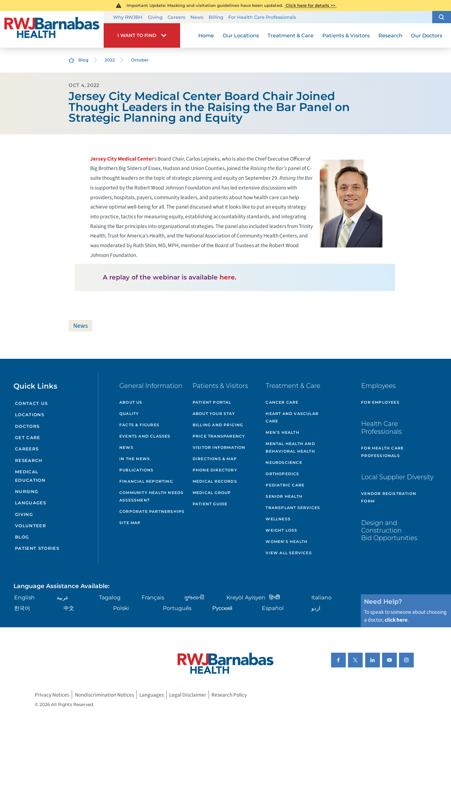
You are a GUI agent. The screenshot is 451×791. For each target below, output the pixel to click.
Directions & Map (215, 458)
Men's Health (282, 432)
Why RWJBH (128, 17)
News (196, 17)
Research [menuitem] (390, 35)
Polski (121, 608)
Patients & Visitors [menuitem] (346, 35)
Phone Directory (215, 470)
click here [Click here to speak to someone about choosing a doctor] (396, 620)
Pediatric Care (285, 485)
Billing (216, 17)
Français (153, 597)
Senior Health (284, 496)
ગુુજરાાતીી (194, 597)
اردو (315, 608)
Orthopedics (282, 473)
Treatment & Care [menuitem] (290, 35)
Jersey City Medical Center (121, 159)
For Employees (380, 402)
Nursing (26, 491)
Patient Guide (210, 504)
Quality (129, 413)
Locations (29, 414)
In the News (134, 458)
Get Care (27, 437)
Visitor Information (219, 447)
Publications (136, 470)
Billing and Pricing (218, 424)
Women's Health (287, 541)
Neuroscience (284, 462)
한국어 (22, 608)
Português (177, 608)
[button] (441, 17)
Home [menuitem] (206, 35)
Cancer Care (282, 402)
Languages (30, 502)
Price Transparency (219, 436)
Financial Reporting (146, 481)
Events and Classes (145, 436)
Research (29, 460)
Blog (83, 59)
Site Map (130, 522)
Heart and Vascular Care (292, 417)
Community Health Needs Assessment (151, 496)
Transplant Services (293, 507)
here (227, 277)
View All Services (289, 552)
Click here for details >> (310, 5)
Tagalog (110, 597)
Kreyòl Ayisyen (245, 597)
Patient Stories (37, 548)
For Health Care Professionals (262, 17)
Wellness (278, 519)
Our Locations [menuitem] (241, 35)
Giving (155, 17)
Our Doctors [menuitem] (426, 35)
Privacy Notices (52, 694)
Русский (222, 608)
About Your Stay (214, 413)
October (140, 59)
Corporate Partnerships (151, 511)
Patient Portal (212, 402)
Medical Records (215, 481)
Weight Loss (281, 530)
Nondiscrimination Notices (104, 694)
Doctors (27, 426)
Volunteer (30, 525)
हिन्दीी (274, 597)
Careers (176, 17)
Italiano (321, 597)
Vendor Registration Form (388, 497)
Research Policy (229, 694)
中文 (69, 608)
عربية (63, 597)
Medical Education (30, 476)
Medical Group (212, 492)
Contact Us (31, 403)
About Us (131, 402)
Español (273, 608)
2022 (110, 59)
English (24, 597)
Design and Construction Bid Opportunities (389, 530)
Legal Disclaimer (187, 694)
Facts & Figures (139, 424)
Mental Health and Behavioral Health (290, 447)
